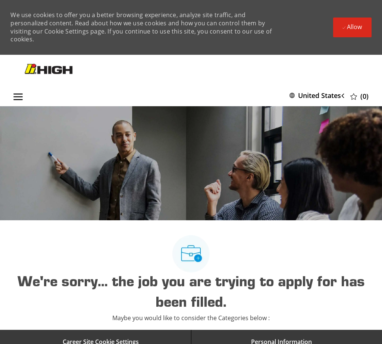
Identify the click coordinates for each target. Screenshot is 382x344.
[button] (318, 95)
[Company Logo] (49, 69)
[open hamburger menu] (18, 95)
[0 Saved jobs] (359, 96)
